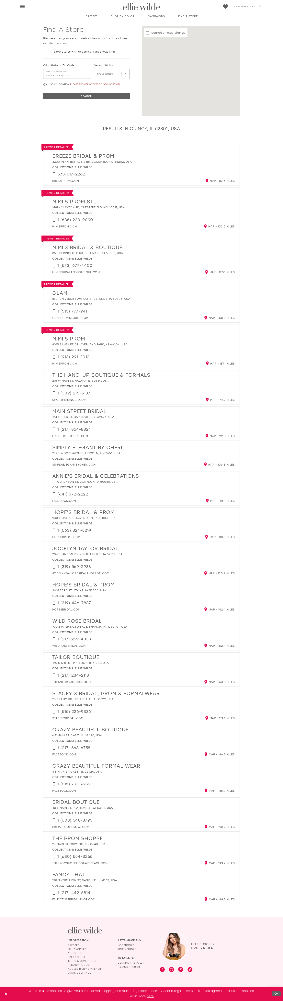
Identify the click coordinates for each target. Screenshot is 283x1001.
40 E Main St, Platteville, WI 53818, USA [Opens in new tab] (82, 808)
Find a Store (77, 957)
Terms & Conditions (82, 961)
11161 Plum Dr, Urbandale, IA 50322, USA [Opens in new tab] (83, 699)
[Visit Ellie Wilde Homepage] (85, 930)
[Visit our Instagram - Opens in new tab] (171, 970)
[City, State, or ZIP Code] (67, 74)
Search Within (103, 65)
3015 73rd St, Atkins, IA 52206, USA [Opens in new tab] (79, 590)
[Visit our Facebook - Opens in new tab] (162, 970)
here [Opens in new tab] (150, 996)
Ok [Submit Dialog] (276, 993)
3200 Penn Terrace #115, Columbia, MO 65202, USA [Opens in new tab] (92, 161)
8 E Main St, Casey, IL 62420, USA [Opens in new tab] (77, 771)
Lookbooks (126, 945)
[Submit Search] (260, 6)
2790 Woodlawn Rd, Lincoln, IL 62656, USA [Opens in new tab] (86, 453)
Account (74, 953)
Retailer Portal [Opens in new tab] (129, 966)
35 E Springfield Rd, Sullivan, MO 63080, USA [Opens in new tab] (87, 253)
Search (86, 96)
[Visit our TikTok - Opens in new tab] (190, 970)
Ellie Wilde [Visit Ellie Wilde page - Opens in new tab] (83, 167)
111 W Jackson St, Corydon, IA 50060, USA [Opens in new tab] (85, 481)
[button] (22, 6)
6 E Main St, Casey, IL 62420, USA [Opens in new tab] (77, 735)
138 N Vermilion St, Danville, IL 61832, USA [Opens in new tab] (84, 880)
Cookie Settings (79, 972)
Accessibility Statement (85, 969)
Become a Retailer (131, 962)
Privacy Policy (78, 965)
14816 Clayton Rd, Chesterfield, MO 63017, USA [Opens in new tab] (88, 207)
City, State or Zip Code (58, 65)
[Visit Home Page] (141, 6)
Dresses (73, 945)
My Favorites (77, 949)
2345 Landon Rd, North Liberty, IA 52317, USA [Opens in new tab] (87, 554)
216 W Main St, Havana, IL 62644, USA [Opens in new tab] (80, 380)
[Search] (247, 6)
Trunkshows (127, 949)
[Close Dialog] (5, 993)
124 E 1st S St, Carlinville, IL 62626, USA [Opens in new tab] (83, 417)
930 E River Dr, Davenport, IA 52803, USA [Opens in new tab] (84, 518)
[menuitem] (22, 6)
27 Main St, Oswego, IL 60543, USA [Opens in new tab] (79, 844)
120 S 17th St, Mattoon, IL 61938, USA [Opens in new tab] (80, 663)
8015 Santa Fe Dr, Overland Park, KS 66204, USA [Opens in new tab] (90, 344)
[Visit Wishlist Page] (225, 6)
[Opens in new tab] (65, 181)
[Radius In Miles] (112, 74)
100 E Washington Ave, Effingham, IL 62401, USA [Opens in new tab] (89, 626)
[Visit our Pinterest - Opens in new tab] (180, 970)
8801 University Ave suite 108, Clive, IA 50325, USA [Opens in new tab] (91, 299)
